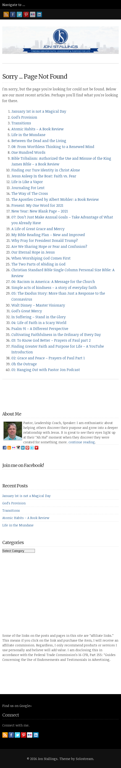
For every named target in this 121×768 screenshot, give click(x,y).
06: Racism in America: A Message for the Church (53, 281)
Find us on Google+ (17, 706)
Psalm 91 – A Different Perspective (39, 328)
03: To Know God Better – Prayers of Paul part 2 (51, 340)
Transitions (21, 123)
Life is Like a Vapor (27, 181)
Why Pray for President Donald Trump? (44, 240)
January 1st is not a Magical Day (38, 111)
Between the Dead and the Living (38, 140)
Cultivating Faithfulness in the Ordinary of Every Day (56, 334)
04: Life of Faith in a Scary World (38, 322)
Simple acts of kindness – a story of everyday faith (54, 287)
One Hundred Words (28, 152)
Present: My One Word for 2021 (37, 205)
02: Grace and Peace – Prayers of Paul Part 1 (48, 357)
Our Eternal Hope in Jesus (33, 252)
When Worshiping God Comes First (41, 258)
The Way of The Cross (29, 193)
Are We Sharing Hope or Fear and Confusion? (49, 246)
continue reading (81, 442)
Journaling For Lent (28, 187)
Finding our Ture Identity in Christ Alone (45, 170)
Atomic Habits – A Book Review (37, 128)
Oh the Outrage (24, 363)
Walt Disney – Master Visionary (38, 305)
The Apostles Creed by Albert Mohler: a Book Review (55, 199)
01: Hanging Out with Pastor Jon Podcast (45, 369)
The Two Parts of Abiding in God (38, 264)
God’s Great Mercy (26, 310)
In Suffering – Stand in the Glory (38, 316)
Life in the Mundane (28, 134)
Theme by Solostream (76, 759)
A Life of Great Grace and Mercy (38, 228)
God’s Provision (24, 117)
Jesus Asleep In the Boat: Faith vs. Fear (43, 176)
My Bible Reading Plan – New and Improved (48, 234)
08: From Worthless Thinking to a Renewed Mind (52, 146)
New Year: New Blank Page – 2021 (39, 211)
